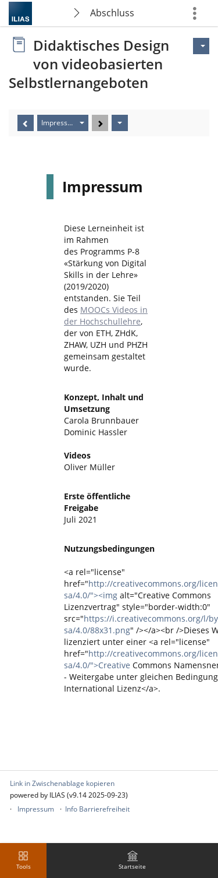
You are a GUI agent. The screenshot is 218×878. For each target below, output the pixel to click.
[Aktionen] (120, 123)
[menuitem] (132, 860)
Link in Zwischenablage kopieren (62, 783)
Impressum (35, 809)
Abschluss (112, 12)
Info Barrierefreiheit (97, 809)
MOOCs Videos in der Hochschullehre (106, 315)
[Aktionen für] (201, 46)
